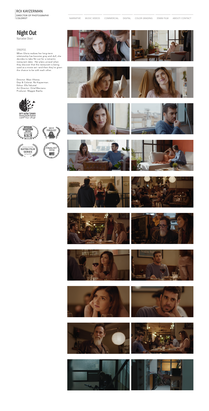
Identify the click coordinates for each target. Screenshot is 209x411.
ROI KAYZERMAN (29, 11)
